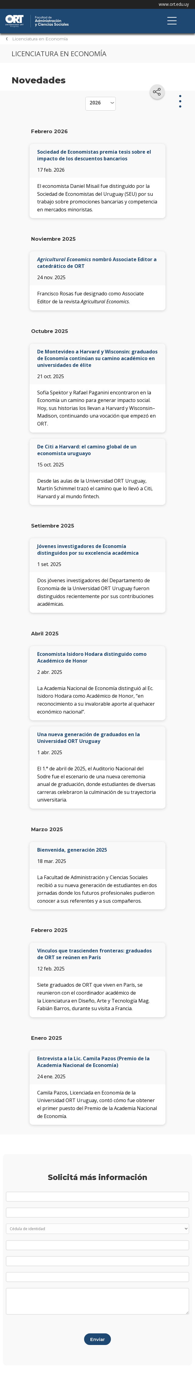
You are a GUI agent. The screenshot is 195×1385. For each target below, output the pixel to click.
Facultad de (68, 15)
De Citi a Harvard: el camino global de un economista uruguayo (86, 450)
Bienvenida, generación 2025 (72, 849)
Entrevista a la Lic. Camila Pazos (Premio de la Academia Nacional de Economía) (93, 1062)
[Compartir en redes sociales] (157, 91)
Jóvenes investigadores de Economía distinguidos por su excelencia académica (88, 549)
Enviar (97, 1339)
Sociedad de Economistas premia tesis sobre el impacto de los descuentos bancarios (94, 155)
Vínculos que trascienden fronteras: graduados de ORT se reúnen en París (94, 954)
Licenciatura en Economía (40, 38)
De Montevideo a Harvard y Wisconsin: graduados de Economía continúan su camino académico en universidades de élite (97, 358)
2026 (95, 102)
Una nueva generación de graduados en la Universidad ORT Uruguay (88, 737)
